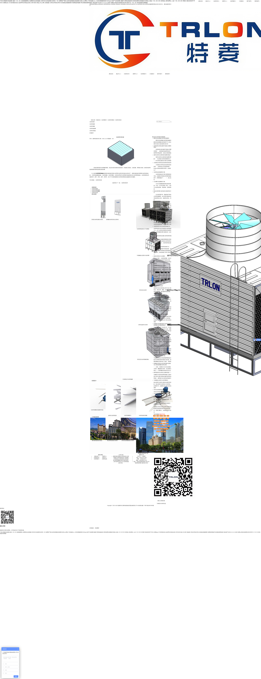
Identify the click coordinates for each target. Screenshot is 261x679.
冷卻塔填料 (92, 121)
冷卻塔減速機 (92, 128)
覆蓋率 (161, 415)
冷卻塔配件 (233, 1)
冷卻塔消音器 (99, 180)
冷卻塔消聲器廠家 (96, 190)
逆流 (159, 426)
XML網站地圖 (140, 505)
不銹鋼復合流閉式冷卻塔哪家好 (161, 314)
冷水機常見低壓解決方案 (159, 181)
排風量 (164, 418)
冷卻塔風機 (92, 124)
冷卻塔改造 (104, 459)
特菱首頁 (98, 120)
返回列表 (114, 182)
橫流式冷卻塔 (156, 421)
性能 (161, 431)
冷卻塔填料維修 (99, 173)
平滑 (168, 418)
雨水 (169, 426)
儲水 (161, 423)
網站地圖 (166, 4)
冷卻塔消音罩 (124, 182)
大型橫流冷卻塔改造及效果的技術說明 (162, 162)
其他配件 (91, 133)
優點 (158, 423)
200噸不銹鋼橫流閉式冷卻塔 (160, 393)
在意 (162, 426)
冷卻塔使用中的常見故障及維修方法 (162, 226)
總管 (155, 428)
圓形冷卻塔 (163, 421)
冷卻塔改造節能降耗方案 (159, 172)
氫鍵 (164, 423)
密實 (158, 415)
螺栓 (158, 418)
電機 (167, 421)
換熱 (161, 428)
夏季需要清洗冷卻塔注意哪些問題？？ (162, 372)
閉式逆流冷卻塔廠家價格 (159, 295)
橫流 (155, 423)
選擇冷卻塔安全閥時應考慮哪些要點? (162, 155)
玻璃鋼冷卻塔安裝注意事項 (160, 265)
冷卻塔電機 (92, 126)
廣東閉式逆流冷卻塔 (158, 285)
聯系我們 (257, 1)
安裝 (165, 426)
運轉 (154, 415)
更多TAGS (162, 414)
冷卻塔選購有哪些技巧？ (159, 209)
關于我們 (249, 1)
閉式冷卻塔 (166, 428)
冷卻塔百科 (216, 1)
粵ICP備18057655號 (149, 505)
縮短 (165, 431)
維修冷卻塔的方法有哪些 (159, 256)
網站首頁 (201, 1)
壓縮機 (158, 431)
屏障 (167, 423)
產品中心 (208, 1)
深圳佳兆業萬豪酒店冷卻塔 (160, 389)
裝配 (161, 418)
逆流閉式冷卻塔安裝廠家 (159, 304)
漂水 (158, 428)
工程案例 (241, 1)
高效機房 (97, 528)
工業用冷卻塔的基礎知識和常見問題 (162, 201)
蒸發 (168, 415)
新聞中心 (224, 1)
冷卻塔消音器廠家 (96, 191)
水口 (154, 418)
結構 (165, 415)
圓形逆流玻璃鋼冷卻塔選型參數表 (161, 138)
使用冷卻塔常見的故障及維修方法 (161, 246)
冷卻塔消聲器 (111, 120)
